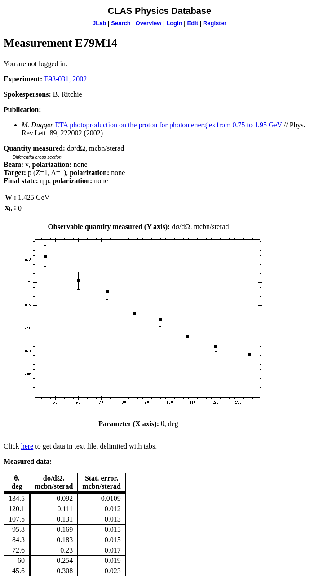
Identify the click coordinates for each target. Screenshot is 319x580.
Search (120, 23)
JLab (99, 23)
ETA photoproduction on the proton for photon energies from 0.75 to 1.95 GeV (169, 125)
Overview (149, 23)
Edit (192, 23)
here (27, 446)
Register (214, 23)
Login (174, 23)
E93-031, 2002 (65, 79)
